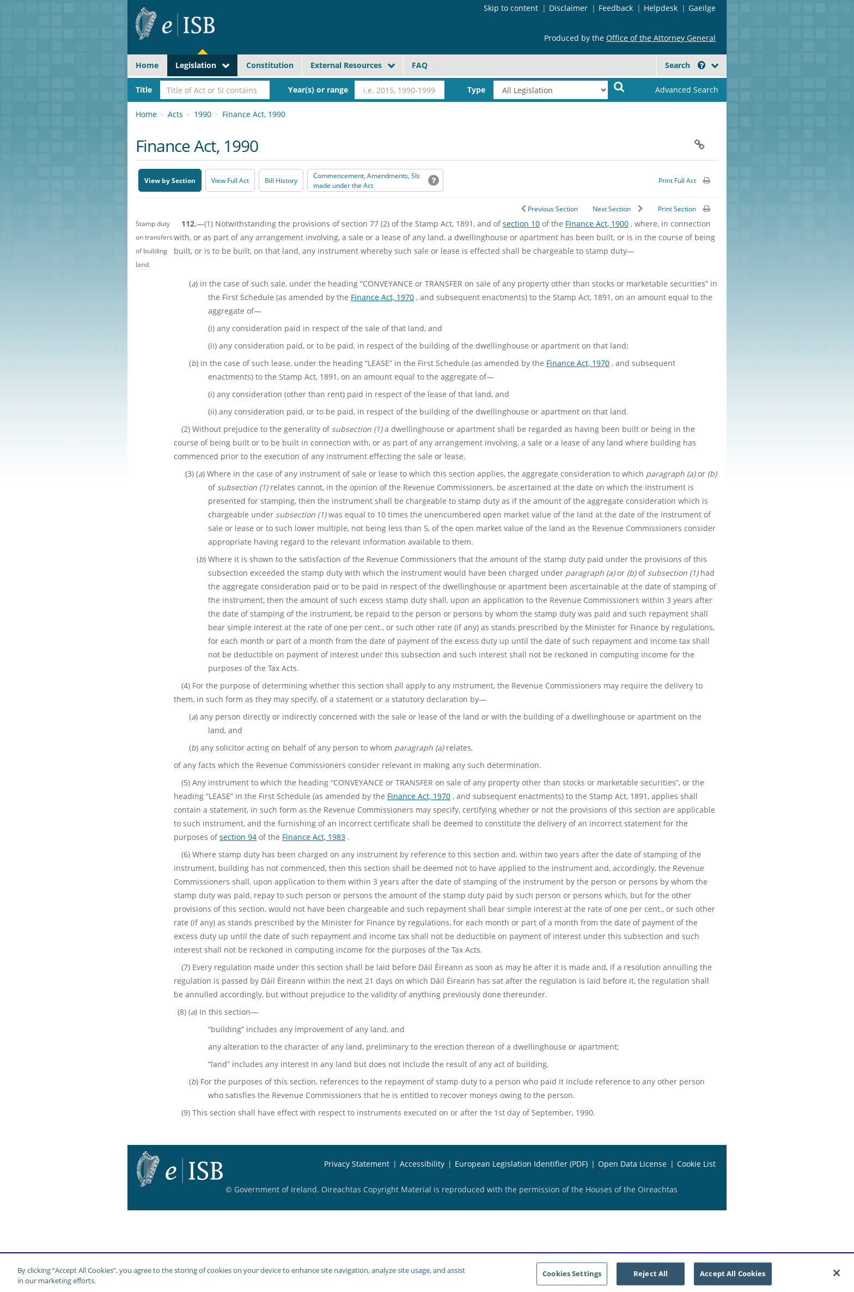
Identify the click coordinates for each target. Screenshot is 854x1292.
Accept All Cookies (732, 1278)
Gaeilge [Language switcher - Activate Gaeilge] (702, 8)
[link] (677, 90)
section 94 (238, 837)
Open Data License (632, 1164)
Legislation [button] (195, 65)
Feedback (616, 8)
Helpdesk (661, 8)
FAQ (420, 65)
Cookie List (696, 1164)
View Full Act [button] (230, 180)
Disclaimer (568, 8)
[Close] (837, 1278)
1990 (202, 114)
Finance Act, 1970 (382, 297)
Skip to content (511, 8)
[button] (701, 65)
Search (685, 65)
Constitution (270, 65)
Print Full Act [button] (677, 180)
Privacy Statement (356, 1164)
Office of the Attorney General (661, 38)
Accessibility (422, 1164)
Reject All (650, 1278)
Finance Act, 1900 (597, 223)
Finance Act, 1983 (313, 837)
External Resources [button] (346, 65)
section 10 (521, 223)
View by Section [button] (170, 180)
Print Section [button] (677, 209)
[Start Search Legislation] (619, 86)
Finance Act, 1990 (253, 114)
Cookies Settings (571, 1278)
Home (147, 65)
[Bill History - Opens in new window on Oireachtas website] (281, 180)
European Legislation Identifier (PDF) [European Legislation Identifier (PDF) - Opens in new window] (521, 1164)
